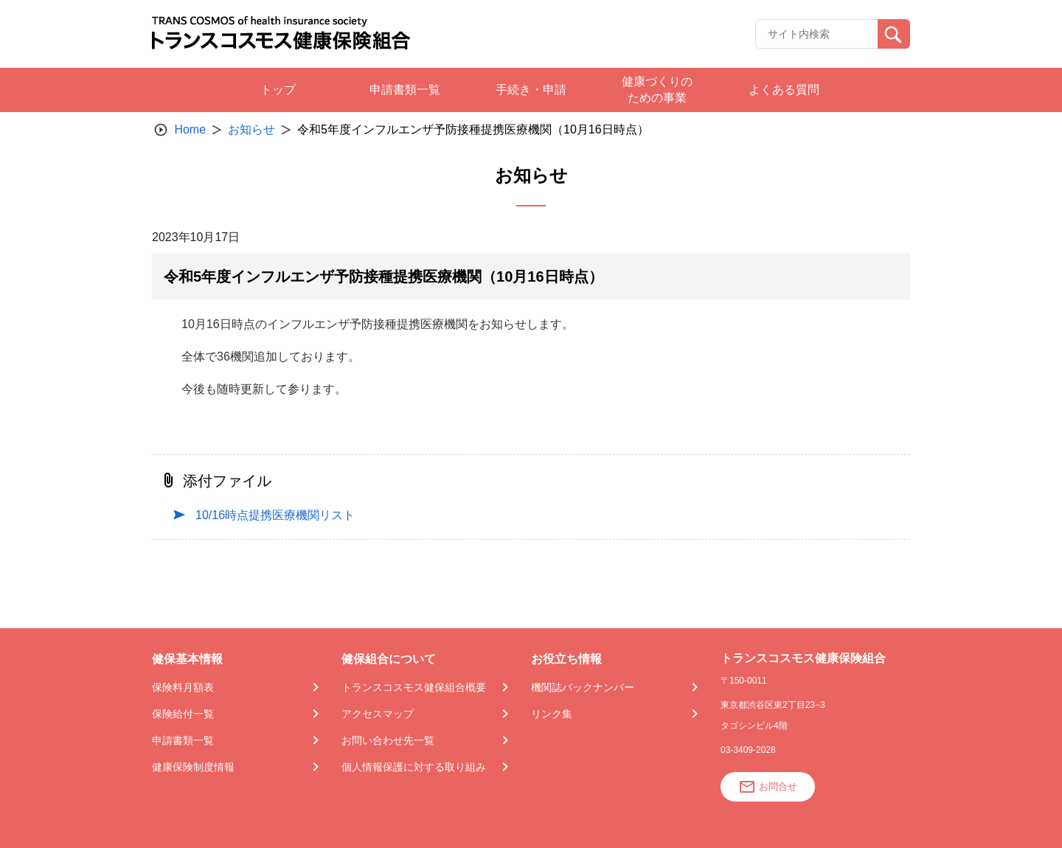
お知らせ (251, 129)
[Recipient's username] (816, 34)
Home (190, 129)
